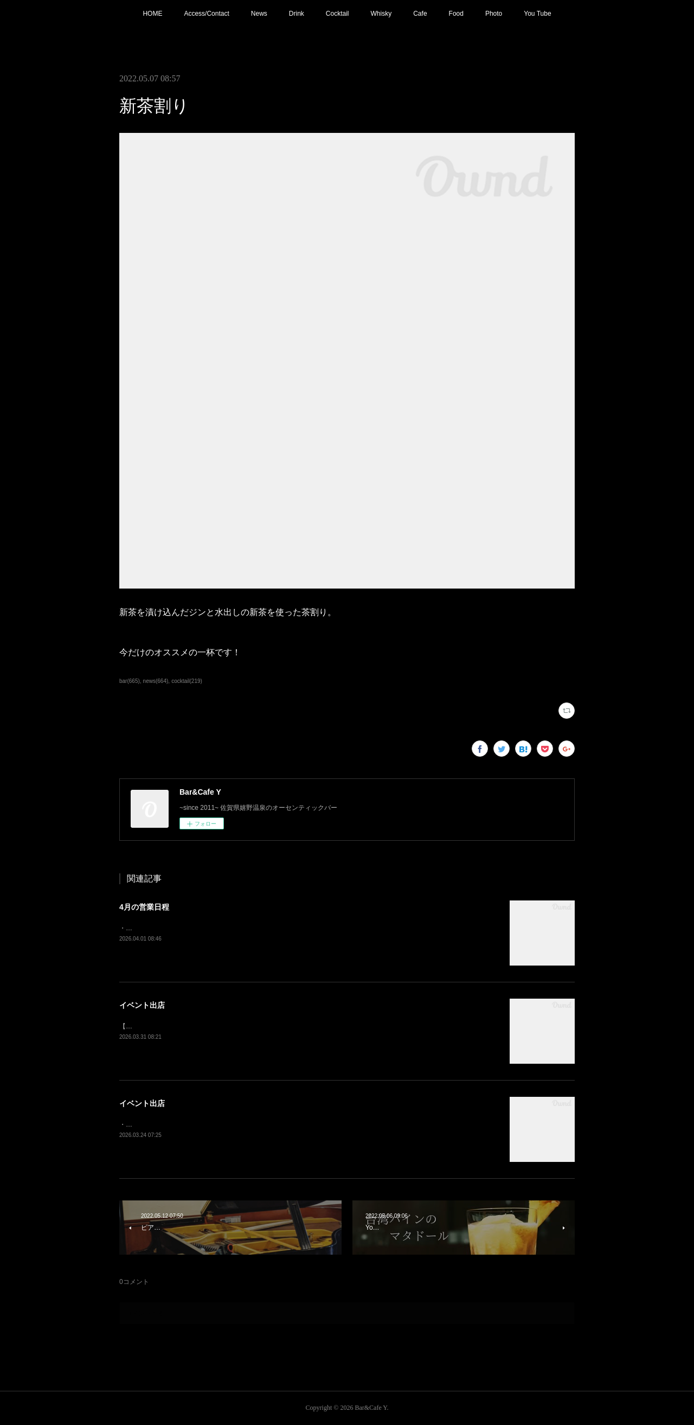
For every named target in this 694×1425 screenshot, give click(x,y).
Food (456, 13)
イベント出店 (142, 1005)
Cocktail (337, 13)
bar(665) (129, 681)
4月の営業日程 (144, 907)
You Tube (537, 13)
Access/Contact (206, 13)
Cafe (420, 13)
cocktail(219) (186, 681)
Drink (296, 13)
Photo (493, 13)
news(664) (156, 681)
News (259, 13)
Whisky (381, 13)
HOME (152, 13)
